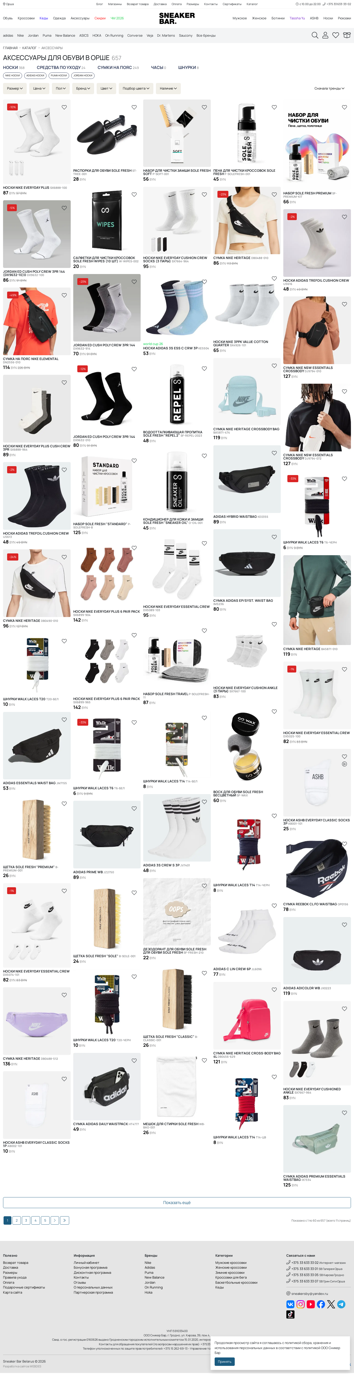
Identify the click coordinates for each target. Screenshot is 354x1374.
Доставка (160, 4)
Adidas (150, 1268)
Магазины (115, 4)
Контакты (211, 4)
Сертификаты (232, 4)
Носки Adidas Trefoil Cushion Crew (316, 283)
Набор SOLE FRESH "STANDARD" (102, 527)
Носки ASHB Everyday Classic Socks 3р (316, 823)
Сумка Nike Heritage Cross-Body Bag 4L (247, 1056)
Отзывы (80, 1283)
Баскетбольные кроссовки (236, 1283)
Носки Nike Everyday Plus (35, 188)
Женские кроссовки (231, 1268)
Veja (150, 35)
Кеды (44, 18)
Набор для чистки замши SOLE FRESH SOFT (177, 173)
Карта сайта (12, 1293)
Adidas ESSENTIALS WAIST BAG (35, 784)
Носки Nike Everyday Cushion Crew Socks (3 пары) (175, 260)
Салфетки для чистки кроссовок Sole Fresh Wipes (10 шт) (106, 260)
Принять (224, 1361)
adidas (8, 35)
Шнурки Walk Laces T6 (310, 543)
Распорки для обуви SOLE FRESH (105, 173)
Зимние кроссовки (229, 1273)
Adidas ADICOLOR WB (307, 989)
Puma (47, 35)
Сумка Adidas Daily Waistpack (106, 1125)
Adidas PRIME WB (93, 873)
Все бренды (206, 35)
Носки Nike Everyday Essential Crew (176, 609)
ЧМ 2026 (117, 18)
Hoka (148, 1293)
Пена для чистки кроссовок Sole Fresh (244, 173)
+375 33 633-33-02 (337, 4)
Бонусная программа (90, 1268)
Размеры (193, 4)
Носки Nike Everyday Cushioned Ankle (312, 1092)
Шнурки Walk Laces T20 (30, 700)
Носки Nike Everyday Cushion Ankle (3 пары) (245, 690)
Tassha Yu (297, 18)
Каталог (252, 4)
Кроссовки (26, 18)
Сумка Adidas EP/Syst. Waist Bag (243, 603)
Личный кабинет (86, 1263)
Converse (135, 35)
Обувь (8, 18)
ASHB (314, 18)
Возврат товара (138, 4)
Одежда (59, 18)
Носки (328, 18)
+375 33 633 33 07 (302, 1282)
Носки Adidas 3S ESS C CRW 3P (176, 349)
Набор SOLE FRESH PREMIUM (310, 196)
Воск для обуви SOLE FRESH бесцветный (238, 794)
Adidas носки (35, 76)
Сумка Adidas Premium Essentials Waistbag (314, 1179)
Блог (99, 4)
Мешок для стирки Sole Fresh (174, 1126)
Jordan (33, 35)
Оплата (177, 4)
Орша (8, 4)
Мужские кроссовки (230, 1263)
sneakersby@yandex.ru (307, 1294)
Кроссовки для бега (231, 1278)
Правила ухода (14, 1278)
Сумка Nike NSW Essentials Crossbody (308, 370)
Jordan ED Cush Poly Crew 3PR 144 (104, 348)
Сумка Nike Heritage (240, 259)
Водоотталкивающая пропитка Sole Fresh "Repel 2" (172, 435)
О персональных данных (93, 1288)
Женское (259, 18)
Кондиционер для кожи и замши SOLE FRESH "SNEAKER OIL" (173, 522)
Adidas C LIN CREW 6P (237, 970)
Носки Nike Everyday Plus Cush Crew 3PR (36, 449)
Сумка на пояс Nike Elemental (30, 361)
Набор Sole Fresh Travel (176, 696)
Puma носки (59, 76)
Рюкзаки (344, 18)
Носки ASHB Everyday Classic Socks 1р (36, 1145)
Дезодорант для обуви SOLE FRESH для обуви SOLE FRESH (174, 952)
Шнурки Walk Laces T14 (170, 782)
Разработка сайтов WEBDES (22, 1367)
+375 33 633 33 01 (302, 1269)
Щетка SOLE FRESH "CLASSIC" (170, 1039)
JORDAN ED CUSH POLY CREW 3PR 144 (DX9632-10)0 (34, 274)
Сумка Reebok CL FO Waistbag (315, 905)
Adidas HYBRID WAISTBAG (240, 517)
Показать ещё (177, 1204)
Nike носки (12, 76)
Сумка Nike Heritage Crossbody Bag (246, 432)
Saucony (186, 35)
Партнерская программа (93, 1293)
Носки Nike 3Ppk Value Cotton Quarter (240, 344)
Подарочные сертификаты (24, 1288)
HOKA (97, 35)
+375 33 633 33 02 (302, 1263)
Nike (20, 35)
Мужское (240, 18)
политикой (312, 1348)
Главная (10, 49)
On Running (114, 35)
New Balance (65, 35)
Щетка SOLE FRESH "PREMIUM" (30, 869)
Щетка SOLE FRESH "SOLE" (104, 957)
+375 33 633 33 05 (302, 1275)
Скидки (100, 18)
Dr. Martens (166, 35)
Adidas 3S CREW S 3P (166, 866)
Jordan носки (82, 76)
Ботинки (278, 18)
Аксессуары (80, 18)
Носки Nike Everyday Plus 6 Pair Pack (106, 614)
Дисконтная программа (92, 1273)
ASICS (83, 35)
